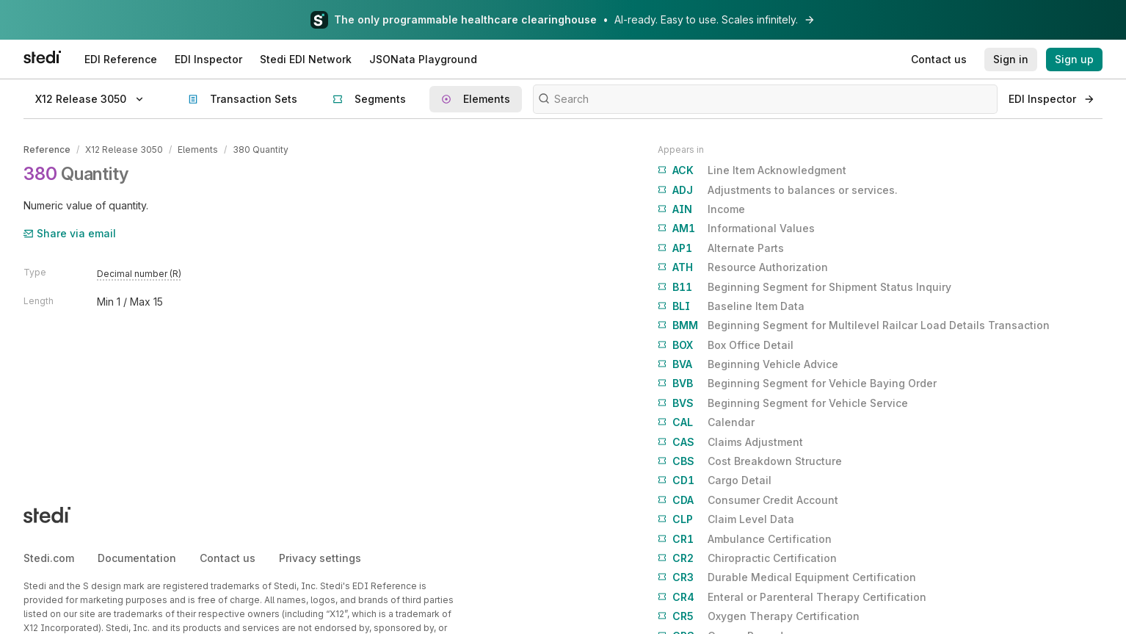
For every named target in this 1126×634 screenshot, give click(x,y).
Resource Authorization (743, 267)
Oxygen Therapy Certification (759, 616)
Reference (46, 149)
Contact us (227, 558)
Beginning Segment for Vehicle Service (783, 403)
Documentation (137, 558)
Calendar (706, 422)
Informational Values (736, 228)
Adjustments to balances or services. (778, 190)
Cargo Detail (714, 480)
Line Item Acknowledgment (752, 170)
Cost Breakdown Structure (750, 461)
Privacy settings (320, 558)
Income (701, 209)
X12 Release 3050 (124, 149)
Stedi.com (48, 558)
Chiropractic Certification (747, 558)
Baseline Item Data (731, 306)
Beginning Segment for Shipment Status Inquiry (804, 287)
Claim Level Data (726, 519)
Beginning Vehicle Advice (748, 364)
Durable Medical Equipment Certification (787, 577)
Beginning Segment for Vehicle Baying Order (797, 383)
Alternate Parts (721, 248)
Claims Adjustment (730, 442)
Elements (198, 149)
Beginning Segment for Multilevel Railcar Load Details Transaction (854, 325)
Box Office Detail (725, 345)
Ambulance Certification (745, 539)
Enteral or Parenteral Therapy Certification (792, 597)
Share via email (69, 233)
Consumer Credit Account (748, 500)
